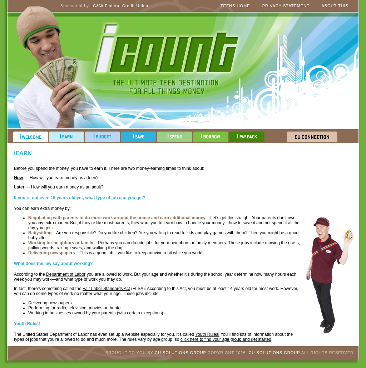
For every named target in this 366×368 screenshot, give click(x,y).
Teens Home (235, 6)
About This (334, 6)
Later (19, 187)
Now (18, 177)
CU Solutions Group (180, 352)
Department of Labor (65, 274)
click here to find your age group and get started (225, 339)
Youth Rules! (207, 334)
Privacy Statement (286, 6)
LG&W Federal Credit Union (119, 6)
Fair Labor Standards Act (106, 288)
